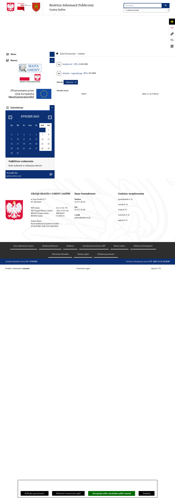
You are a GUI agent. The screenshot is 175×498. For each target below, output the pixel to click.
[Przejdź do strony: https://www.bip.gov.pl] (172, 28)
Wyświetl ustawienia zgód (68, 493)
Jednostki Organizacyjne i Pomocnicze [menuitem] (24, 44)
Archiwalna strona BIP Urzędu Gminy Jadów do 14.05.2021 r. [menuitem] (27, 294)
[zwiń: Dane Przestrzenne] (52, 80)
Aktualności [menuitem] (12, 29)
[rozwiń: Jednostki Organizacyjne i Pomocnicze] (52, 44)
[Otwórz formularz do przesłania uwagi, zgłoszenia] (172, 40)
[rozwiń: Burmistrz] (52, 39)
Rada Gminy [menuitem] (12, 34)
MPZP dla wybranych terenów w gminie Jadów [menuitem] (28, 287)
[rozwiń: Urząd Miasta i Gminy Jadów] (52, 24)
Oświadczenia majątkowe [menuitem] (18, 245)
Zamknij (146, 493)
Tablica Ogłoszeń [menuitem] (15, 59)
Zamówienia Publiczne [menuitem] (17, 251)
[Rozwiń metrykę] (71, 46)
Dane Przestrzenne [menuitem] (15, 80)
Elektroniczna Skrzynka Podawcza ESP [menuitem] (24, 49)
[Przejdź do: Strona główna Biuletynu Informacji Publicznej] (57, 18)
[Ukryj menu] (52, 18)
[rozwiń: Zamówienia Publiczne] (52, 251)
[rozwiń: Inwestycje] (52, 261)
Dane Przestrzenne (68, 18)
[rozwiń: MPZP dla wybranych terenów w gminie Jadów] (52, 288)
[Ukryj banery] (52, 302)
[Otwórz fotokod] (172, 46)
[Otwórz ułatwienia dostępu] (172, 21)
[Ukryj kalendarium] (52, 349)
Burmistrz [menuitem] (11, 39)
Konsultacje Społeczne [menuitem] (17, 54)
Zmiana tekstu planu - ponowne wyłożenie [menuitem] (26, 282)
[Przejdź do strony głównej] (49, 7)
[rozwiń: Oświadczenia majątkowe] (52, 245)
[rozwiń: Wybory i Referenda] (52, 70)
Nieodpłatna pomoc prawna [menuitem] (19, 65)
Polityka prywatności (34, 493)
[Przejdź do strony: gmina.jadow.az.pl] (172, 34)
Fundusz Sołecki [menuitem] (14, 256)
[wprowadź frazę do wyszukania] (143, 5)
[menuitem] (30, 87)
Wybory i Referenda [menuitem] (16, 70)
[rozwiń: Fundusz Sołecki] (52, 256)
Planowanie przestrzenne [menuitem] (18, 266)
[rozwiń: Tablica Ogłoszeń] (52, 59)
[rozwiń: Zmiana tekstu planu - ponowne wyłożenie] (52, 282)
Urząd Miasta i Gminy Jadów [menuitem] (20, 24)
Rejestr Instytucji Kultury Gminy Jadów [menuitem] (25, 75)
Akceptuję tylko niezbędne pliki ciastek (111, 493)
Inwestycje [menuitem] (12, 261)
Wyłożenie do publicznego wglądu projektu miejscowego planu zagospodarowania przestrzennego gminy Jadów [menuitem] (26, 274)
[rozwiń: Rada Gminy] (52, 34)
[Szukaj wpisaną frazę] (166, 5)
